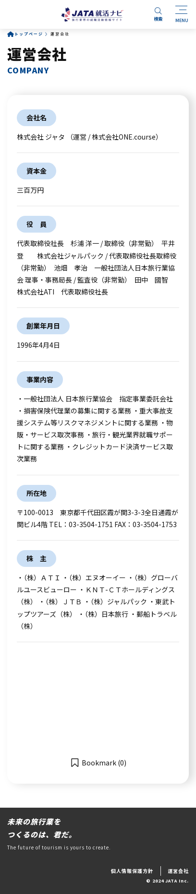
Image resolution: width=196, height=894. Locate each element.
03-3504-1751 (91, 524)
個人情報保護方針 (132, 870)
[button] (98, 762)
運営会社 (178, 870)
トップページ (28, 33)
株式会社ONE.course (124, 136)
